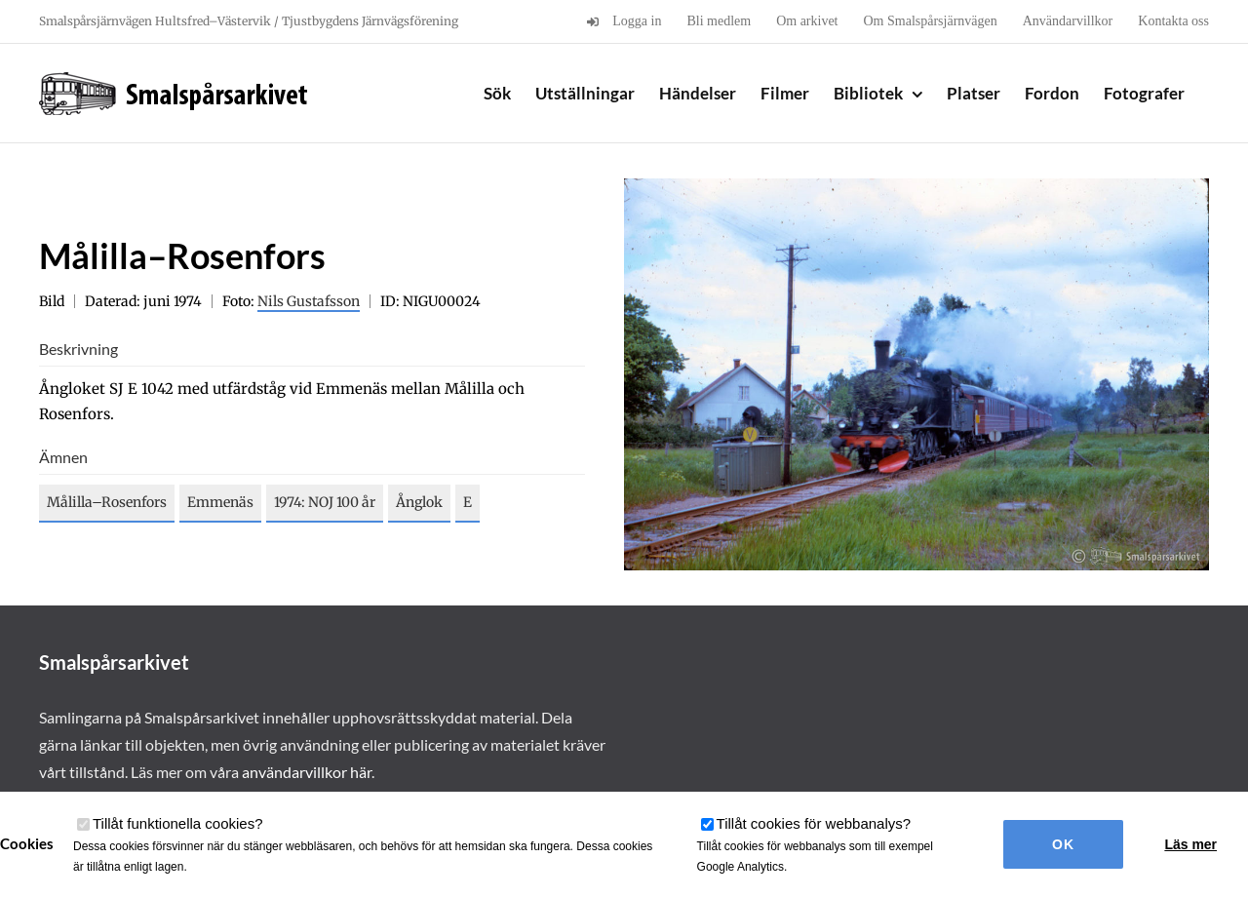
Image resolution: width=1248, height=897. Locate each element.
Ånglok (419, 502)
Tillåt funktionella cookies (178, 823)
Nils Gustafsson (308, 301)
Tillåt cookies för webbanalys (814, 823)
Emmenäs (220, 502)
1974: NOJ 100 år (324, 502)
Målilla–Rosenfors (107, 502)
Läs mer (1190, 844)
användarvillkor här (306, 771)
